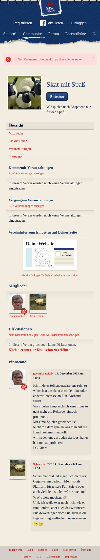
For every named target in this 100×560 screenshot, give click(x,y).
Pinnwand (15, 157)
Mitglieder (16, 133)
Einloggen (79, 23)
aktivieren (51, 24)
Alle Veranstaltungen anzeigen (26, 173)
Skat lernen (69, 549)
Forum (53, 34)
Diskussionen (18, 141)
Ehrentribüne (75, 34)
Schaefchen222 (42, 464)
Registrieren (22, 23)
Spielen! (9, 34)
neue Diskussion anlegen (23, 335)
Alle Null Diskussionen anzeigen (59, 335)
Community (32, 34)
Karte (55, 549)
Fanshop (42, 549)
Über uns (86, 549)
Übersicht (16, 125)
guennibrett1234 (43, 373)
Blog (30, 549)
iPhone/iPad (15, 549)
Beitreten (57, 97)
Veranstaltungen (20, 149)
